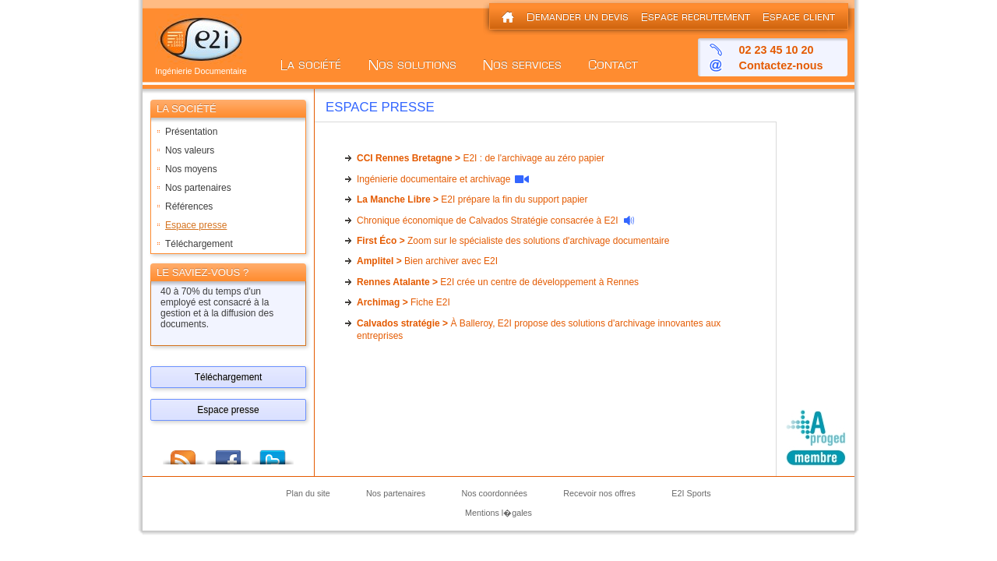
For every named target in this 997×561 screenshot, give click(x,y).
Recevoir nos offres (599, 494)
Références (189, 206)
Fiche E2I (403, 302)
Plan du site (307, 494)
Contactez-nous (781, 65)
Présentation (191, 131)
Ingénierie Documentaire (201, 67)
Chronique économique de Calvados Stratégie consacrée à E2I (487, 220)
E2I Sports (690, 494)
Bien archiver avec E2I (427, 261)
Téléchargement (199, 243)
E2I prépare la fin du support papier (472, 199)
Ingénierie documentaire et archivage (433, 179)
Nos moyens (191, 169)
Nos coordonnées (494, 494)
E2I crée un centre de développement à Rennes (498, 282)
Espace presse (196, 225)
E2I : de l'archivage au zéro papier (480, 158)
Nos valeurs (189, 150)
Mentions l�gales (498, 512)
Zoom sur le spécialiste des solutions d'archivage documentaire (513, 240)
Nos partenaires (198, 187)
